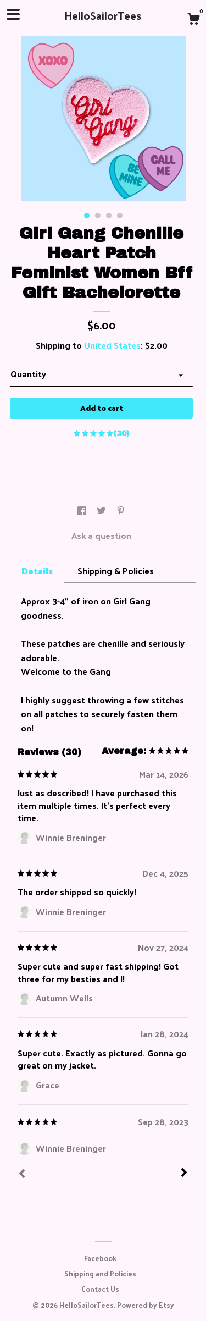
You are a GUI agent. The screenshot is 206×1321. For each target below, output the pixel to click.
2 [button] (98, 215)
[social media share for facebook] (82, 511)
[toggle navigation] (13, 14)
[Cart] (193, 20)
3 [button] (109, 215)
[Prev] (22, 1175)
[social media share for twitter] (102, 511)
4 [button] (120, 215)
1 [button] (87, 215)
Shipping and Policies (100, 1273)
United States (112, 345)
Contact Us (100, 1289)
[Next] (184, 1174)
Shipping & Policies (115, 571)
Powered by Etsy (145, 1304)
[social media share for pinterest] (120, 511)
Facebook (100, 1258)
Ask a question (101, 535)
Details (37, 571)
